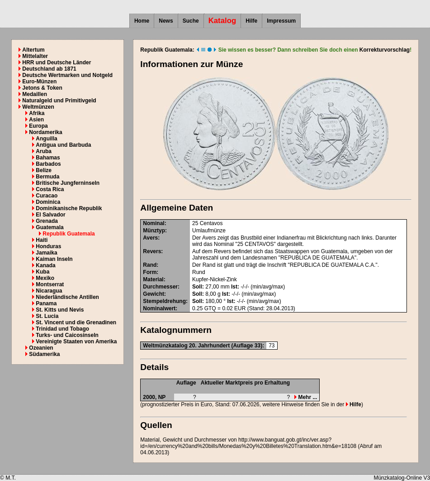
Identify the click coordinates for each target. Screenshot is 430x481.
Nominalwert (159, 308)
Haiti (41, 240)
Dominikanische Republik (69, 208)
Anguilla (46, 138)
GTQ (210, 308)
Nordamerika (45, 132)
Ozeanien (41, 348)
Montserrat (50, 284)
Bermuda (47, 176)
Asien (36, 119)
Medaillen (34, 94)
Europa (38, 126)
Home (141, 21)
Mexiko (45, 278)
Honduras (48, 246)
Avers (150, 238)
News (166, 21)
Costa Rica (50, 189)
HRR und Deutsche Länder (56, 62)
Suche (191, 21)
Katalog (222, 20)
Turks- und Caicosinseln (67, 335)
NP (162, 397)
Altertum (33, 50)
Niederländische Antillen (67, 297)
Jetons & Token (42, 88)
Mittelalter (35, 56)
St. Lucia (47, 316)
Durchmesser (160, 287)
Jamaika (46, 253)
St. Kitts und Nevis (60, 310)
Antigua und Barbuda (63, 145)
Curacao (46, 195)
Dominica (48, 202)
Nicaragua (49, 291)
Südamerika (44, 354)
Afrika (36, 113)
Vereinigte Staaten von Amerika (76, 341)
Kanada (45, 265)
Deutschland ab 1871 (49, 69)
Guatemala (49, 227)
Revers (152, 251)
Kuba (42, 272)
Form (149, 272)
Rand (149, 265)
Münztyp (154, 230)
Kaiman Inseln (54, 259)
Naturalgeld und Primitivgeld (59, 100)
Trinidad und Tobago (62, 329)
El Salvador (50, 215)
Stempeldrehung (164, 301)
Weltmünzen (38, 107)
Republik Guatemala (69, 234)
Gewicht (153, 294)
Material (153, 279)
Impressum (281, 21)
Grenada (47, 221)
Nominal (153, 223)
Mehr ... (305, 397)
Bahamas (48, 157)
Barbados (48, 164)
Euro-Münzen (39, 81)
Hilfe (251, 21)
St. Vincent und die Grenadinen (76, 322)
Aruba (44, 151)
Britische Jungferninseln (67, 183)
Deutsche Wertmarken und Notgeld (67, 75)
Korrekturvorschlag (384, 50)
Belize (44, 170)
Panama (46, 303)
